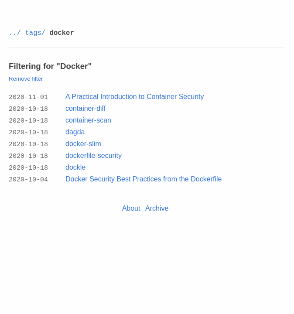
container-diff (85, 108)
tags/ (35, 33)
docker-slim (83, 141)
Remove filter (26, 78)
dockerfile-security (93, 152)
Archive (156, 203)
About (131, 203)
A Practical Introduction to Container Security (134, 96)
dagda (75, 130)
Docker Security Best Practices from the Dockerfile (143, 174)
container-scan (88, 119)
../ (15, 33)
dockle (75, 163)
